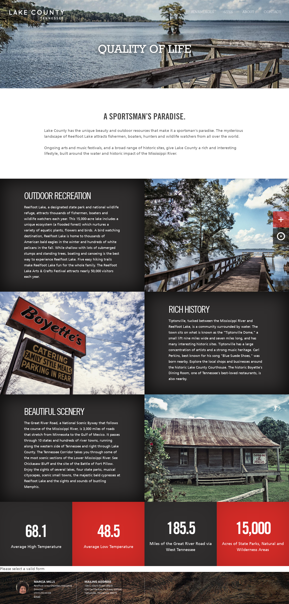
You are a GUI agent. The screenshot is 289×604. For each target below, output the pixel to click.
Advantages (202, 12)
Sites (228, 12)
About (248, 12)
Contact (272, 12)
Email (37, 596)
